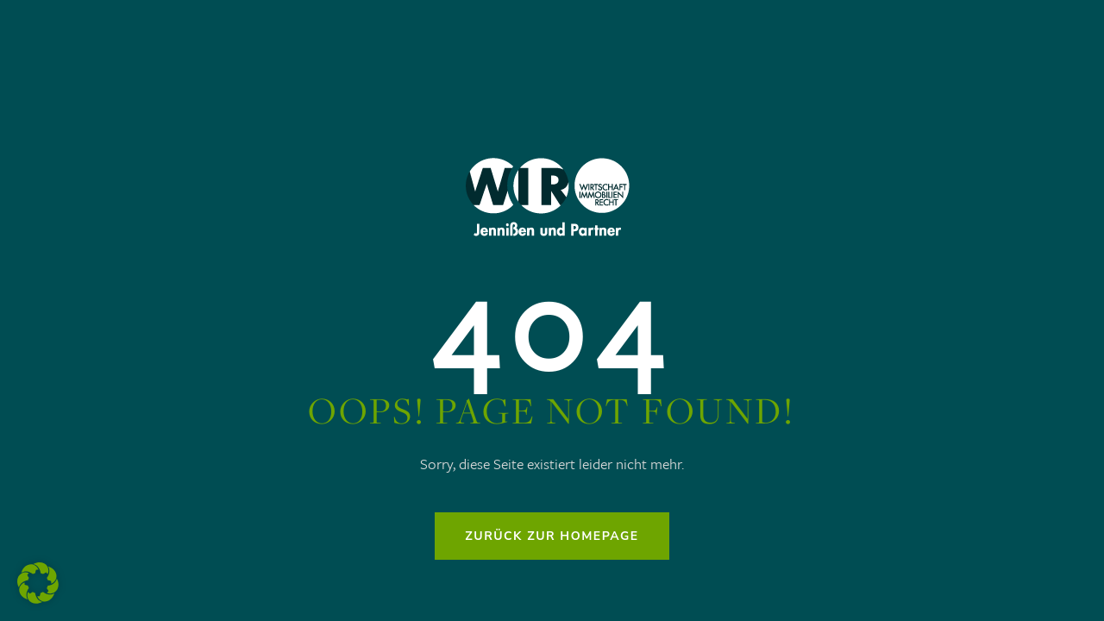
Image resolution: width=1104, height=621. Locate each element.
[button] (38, 583)
